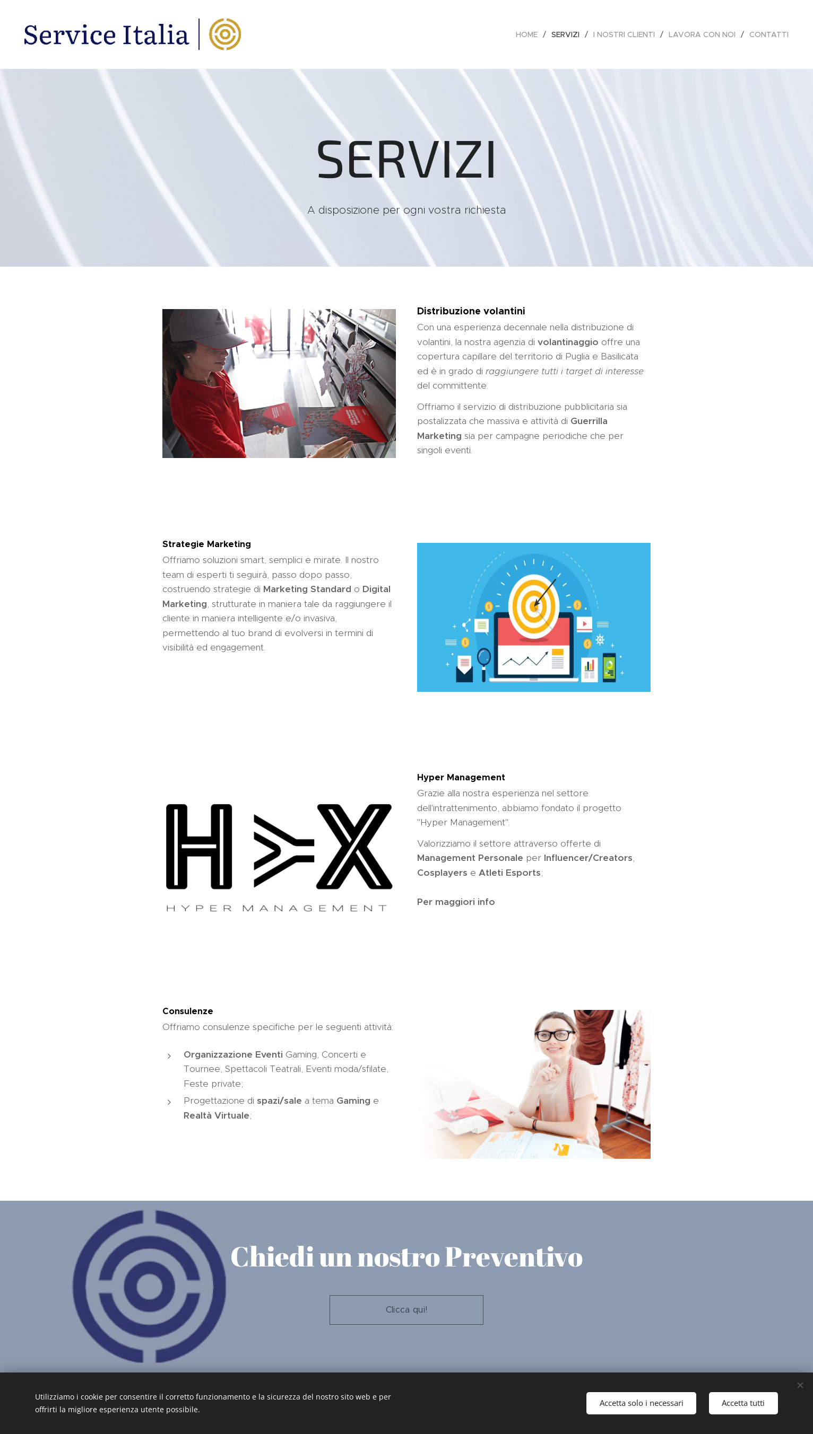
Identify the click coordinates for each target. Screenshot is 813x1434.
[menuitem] (529, 34)
